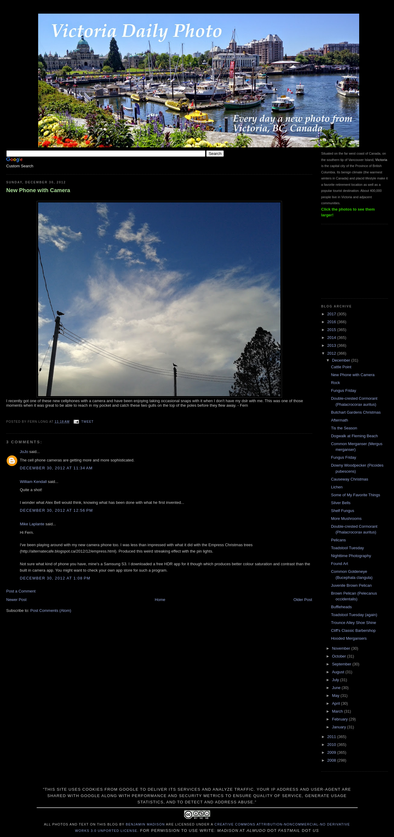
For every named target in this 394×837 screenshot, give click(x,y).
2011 (332, 736)
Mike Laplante (32, 524)
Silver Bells (340, 503)
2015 (332, 329)
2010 (332, 744)
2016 (332, 322)
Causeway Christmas (349, 479)
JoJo (24, 451)
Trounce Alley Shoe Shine (353, 622)
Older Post (302, 599)
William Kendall (33, 481)
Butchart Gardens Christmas (356, 412)
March (338, 711)
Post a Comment (21, 591)
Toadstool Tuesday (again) (354, 614)
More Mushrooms (346, 518)
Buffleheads (341, 607)
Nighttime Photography (351, 555)
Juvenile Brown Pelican (351, 585)
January (339, 727)
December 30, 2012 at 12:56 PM (56, 510)
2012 (332, 353)
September (342, 664)
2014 (332, 337)
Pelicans (338, 540)
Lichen (337, 487)
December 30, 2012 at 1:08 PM (55, 578)
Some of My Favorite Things (355, 495)
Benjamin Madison (145, 824)
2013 (332, 345)
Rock (335, 382)
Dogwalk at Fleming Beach (354, 436)
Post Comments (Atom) (50, 610)
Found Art (339, 563)
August (338, 672)
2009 (332, 752)
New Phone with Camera (38, 190)
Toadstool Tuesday (347, 548)
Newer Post (16, 599)
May (336, 695)
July (336, 680)
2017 (332, 314)
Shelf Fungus (342, 510)
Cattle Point (341, 367)
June (337, 687)
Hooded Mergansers (349, 638)
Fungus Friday (343, 390)
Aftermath (339, 420)
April (336, 703)
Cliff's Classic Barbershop (353, 630)
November (341, 648)
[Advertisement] (351, 260)
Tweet (87, 421)
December (341, 360)
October (339, 656)
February (340, 719)
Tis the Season (344, 428)
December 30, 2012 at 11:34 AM (56, 468)
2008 (332, 760)
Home (160, 599)
